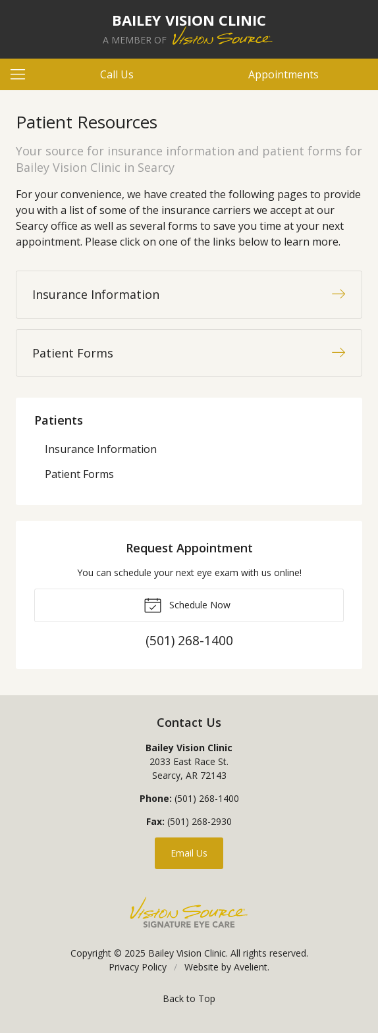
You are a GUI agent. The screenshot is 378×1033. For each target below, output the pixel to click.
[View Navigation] (22, 74)
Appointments (283, 74)
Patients (58, 420)
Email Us (189, 853)
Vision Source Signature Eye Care (189, 912)
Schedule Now (187, 604)
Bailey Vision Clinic (187, 953)
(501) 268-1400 (207, 798)
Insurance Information (101, 449)
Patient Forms (79, 474)
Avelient (250, 967)
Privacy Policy (138, 967)
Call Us (117, 74)
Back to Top (189, 998)
